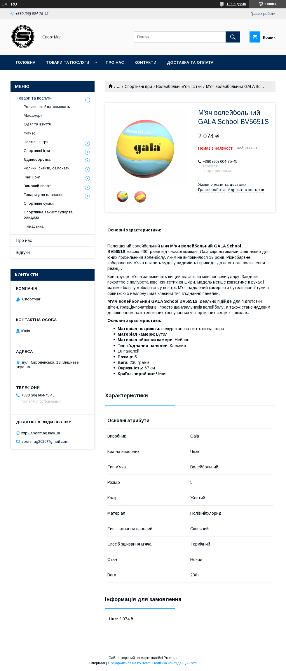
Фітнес (30, 133)
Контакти (145, 62)
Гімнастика (33, 226)
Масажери (33, 115)
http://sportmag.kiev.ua (40, 433)
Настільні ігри (36, 142)
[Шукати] (233, 37)
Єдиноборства (37, 159)
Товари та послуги (67, 62)
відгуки (23, 252)
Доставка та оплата (190, 62)
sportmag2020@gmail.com (45, 441)
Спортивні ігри (138, 86)
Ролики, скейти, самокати (46, 168)
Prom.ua (170, 658)
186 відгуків (236, 4)
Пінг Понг (32, 177)
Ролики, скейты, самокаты (47, 107)
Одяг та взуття (37, 124)
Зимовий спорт (37, 186)
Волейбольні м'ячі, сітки (179, 86)
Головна (25, 62)
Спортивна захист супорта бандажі (48, 214)
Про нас (115, 62)
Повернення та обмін (40, 77)
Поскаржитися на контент (129, 663)
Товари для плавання (43, 194)
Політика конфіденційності (174, 663)
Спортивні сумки (39, 203)
